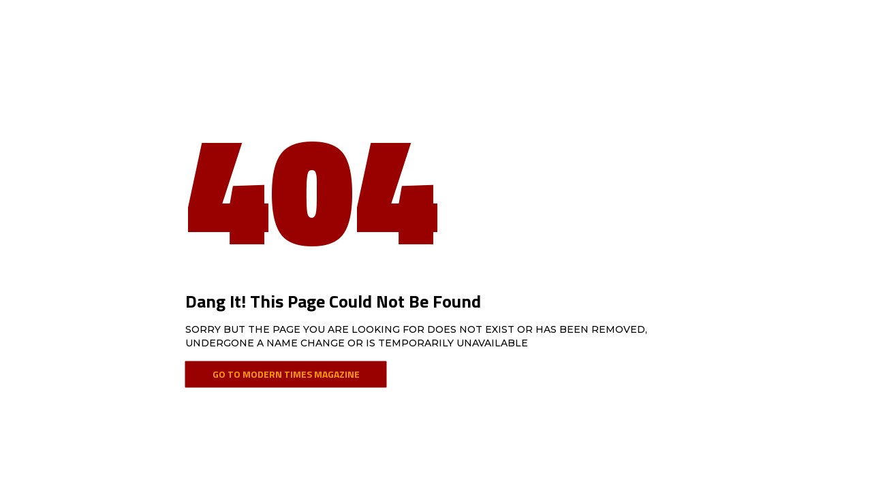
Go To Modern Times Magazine (286, 374)
